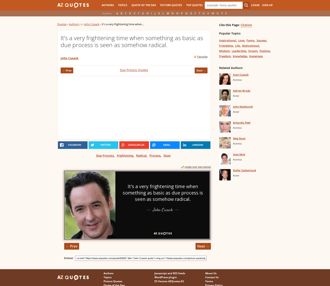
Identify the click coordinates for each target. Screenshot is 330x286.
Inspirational (227, 40)
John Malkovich (243, 107)
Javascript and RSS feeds (169, 273)
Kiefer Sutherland (244, 170)
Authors (108, 5)
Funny (250, 40)
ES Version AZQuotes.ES (169, 281)
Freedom (225, 56)
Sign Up (267, 5)
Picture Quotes (171, 5)
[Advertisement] (134, 107)
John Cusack (91, 24)
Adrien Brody (241, 91)
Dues (167, 156)
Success (261, 40)
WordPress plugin (165, 277)
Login (255, 5)
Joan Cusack (241, 75)
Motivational (250, 46)
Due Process (105, 156)
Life (237, 46)
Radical (141, 156)
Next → (201, 70)
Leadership (239, 51)
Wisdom (224, 51)
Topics (122, 5)
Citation (246, 25)
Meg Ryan (239, 138)
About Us (211, 273)
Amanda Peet (241, 122)
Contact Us (212, 277)
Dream (252, 51)
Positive (264, 51)
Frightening (125, 156)
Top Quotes (194, 5)
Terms (209, 281)
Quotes (62, 24)
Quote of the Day (144, 5)
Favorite (202, 56)
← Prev (67, 70)
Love (241, 40)
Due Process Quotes (134, 70)
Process (155, 156)
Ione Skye (239, 154)
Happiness (256, 56)
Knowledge (240, 56)
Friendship (226, 46)
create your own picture (198, 167)
